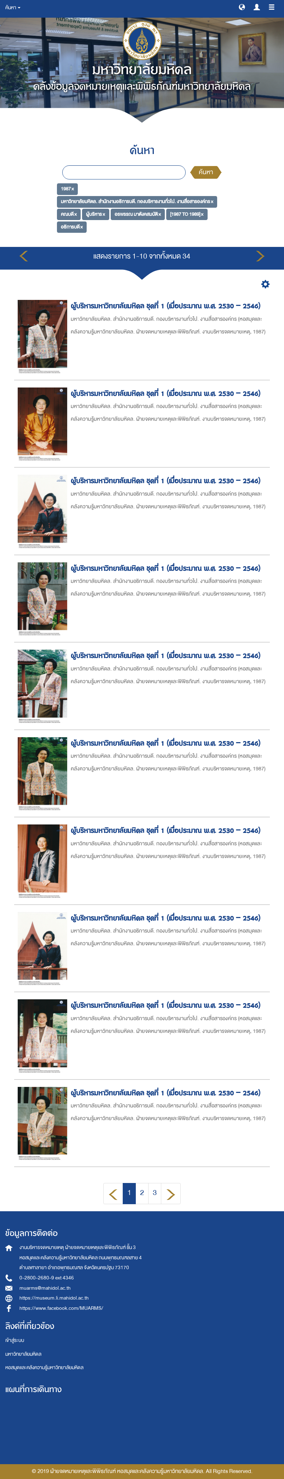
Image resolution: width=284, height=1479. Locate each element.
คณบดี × (69, 214)
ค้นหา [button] (13, 7)
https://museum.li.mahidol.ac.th (54, 1298)
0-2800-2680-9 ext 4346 (46, 1277)
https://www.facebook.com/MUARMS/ (61, 1308)
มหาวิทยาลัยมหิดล (23, 1354)
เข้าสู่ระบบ (14, 1340)
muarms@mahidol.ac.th (45, 1288)
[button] (242, 6)
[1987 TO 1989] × (186, 214)
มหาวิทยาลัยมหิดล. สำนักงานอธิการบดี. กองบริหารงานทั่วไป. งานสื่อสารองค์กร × (137, 201)
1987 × (67, 189)
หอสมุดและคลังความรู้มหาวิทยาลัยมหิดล (44, 1367)
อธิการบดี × (72, 227)
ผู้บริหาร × (95, 214)
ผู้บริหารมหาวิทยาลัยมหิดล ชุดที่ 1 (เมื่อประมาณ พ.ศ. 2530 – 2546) (166, 306)
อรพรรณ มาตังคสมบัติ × (138, 214)
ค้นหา (206, 172)
